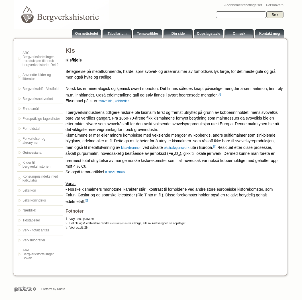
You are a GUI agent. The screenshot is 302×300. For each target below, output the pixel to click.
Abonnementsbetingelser (243, 5)
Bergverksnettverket (38, 99)
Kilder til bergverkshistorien (36, 165)
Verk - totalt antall (36, 230)
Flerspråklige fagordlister (41, 119)
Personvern (274, 5)
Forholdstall (31, 129)
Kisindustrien (115, 172)
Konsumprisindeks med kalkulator (40, 178)
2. (67, 223)
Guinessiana (32, 153)
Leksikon (29, 190)
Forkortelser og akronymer (34, 141)
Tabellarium (117, 34)
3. (67, 227)
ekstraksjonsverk (176, 148)
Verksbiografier (34, 240)
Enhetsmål (31, 109)
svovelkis (106, 101)
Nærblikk (29, 210)
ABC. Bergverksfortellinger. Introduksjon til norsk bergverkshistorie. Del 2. (41, 59)
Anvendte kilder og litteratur (37, 77)
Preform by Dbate (52, 289)
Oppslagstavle (208, 34)
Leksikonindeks (34, 200)
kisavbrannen (131, 148)
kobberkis (122, 101)
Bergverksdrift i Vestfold (40, 89)
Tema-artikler (147, 34)
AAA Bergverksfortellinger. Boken (39, 254)
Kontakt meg (269, 34)
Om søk (239, 34)
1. (67, 219)
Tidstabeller (31, 220)
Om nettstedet (86, 34)
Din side (178, 34)
